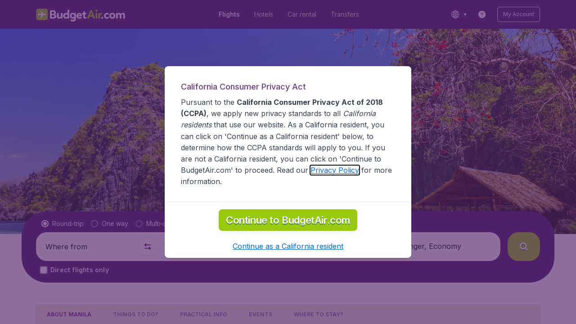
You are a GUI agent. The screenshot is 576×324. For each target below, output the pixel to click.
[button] (288, 246)
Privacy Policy (334, 170)
